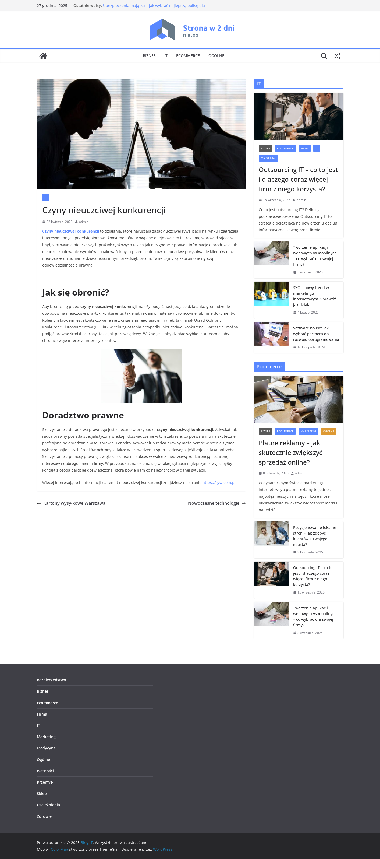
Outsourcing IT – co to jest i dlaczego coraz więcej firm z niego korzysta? (298, 179)
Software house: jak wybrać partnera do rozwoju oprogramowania (316, 333)
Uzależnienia (48, 804)
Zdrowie (44, 816)
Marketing (268, 158)
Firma (304, 148)
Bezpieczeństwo (51, 679)
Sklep (42, 793)
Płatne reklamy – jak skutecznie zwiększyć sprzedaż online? (290, 452)
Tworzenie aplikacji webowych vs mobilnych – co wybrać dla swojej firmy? (315, 256)
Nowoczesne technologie (217, 503)
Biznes (149, 55)
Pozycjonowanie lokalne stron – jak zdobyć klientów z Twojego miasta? (314, 536)
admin (83, 221)
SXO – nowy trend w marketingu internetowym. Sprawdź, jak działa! (315, 296)
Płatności (45, 770)
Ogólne (216, 55)
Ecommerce (188, 55)
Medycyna (46, 748)
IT (166, 55)
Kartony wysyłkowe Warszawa (71, 503)
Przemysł (45, 782)
